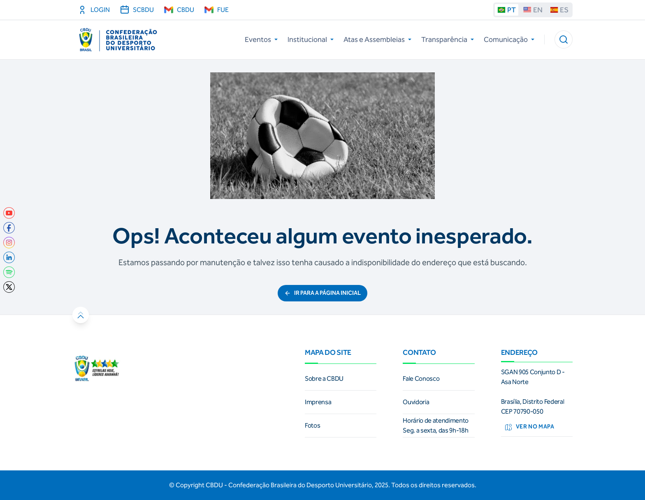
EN (533, 9)
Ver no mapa (529, 427)
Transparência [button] (447, 39)
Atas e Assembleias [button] (377, 39)
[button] (564, 39)
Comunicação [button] (509, 39)
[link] (9, 213)
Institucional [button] (311, 39)
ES (559, 9)
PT (506, 9)
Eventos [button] (261, 39)
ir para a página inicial (322, 292)
